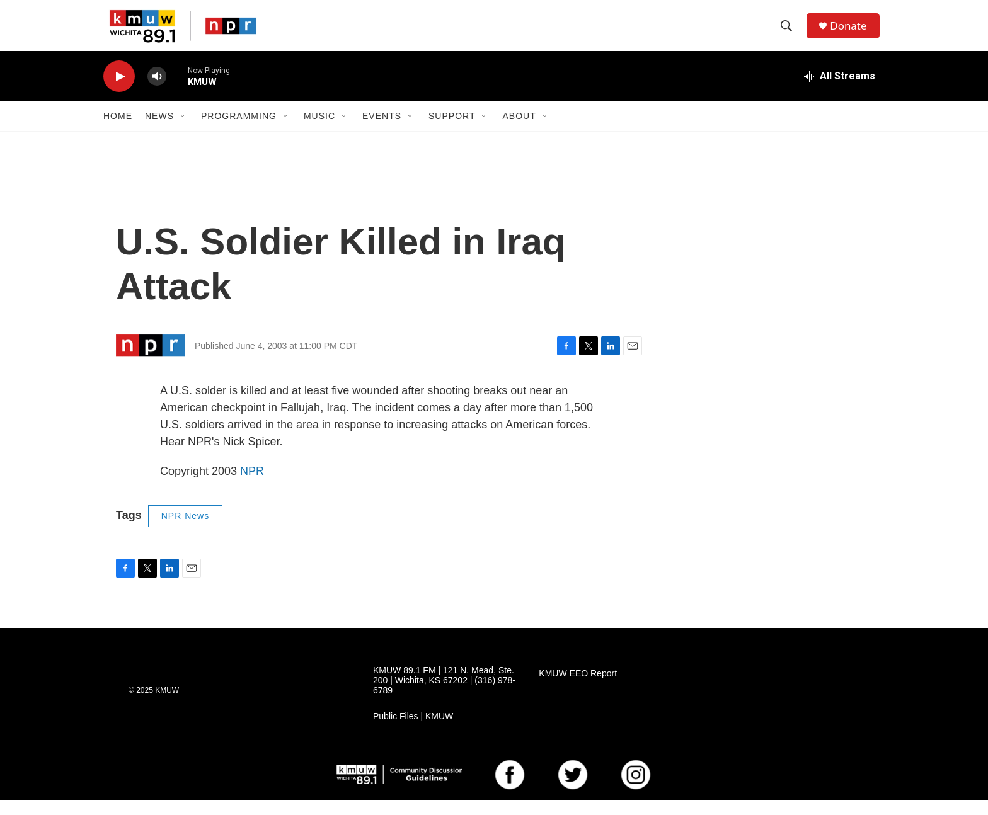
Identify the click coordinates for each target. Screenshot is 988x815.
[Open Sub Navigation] (183, 131)
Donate (852, 33)
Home (117, 131)
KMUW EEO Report (578, 688)
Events (381, 131)
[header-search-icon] (789, 33)
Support (451, 131)
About (519, 131)
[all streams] (840, 91)
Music (319, 131)
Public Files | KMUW (413, 731)
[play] (119, 91)
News (159, 131)
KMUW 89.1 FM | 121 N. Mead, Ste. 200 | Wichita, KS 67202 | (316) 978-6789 (444, 695)
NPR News (185, 531)
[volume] (157, 91)
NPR (252, 486)
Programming (239, 131)
